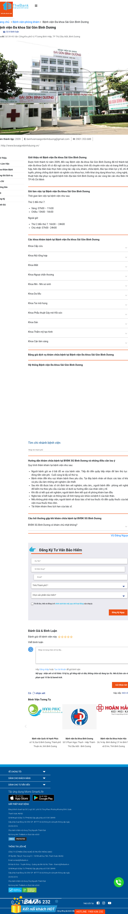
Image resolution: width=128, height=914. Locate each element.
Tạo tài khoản (60, 669)
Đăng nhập (45, 669)
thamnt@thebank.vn (61, 864)
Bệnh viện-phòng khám (26, 22)
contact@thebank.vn (20, 860)
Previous (25, 729)
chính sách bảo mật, (62, 604)
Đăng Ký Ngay (118, 612)
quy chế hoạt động (77, 604)
